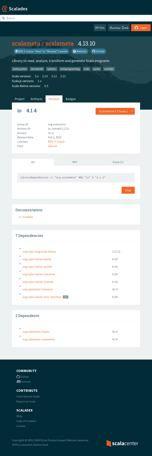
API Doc (100, 27)
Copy (128, 190)
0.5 (46, 86)
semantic (108, 68)
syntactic (51, 68)
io (19, 110)
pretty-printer (20, 68)
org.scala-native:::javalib (37, 266)
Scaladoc (28, 217)
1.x (39, 81)
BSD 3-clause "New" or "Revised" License (41, 51)
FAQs (19, 416)
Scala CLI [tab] (118, 162)
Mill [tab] (74, 162)
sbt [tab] (33, 162)
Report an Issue (25, 401)
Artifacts (36, 99)
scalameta (26, 43)
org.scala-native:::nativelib (39, 274)
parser (96, 68)
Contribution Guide (28, 396)
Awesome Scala (118, 27)
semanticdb (37, 68)
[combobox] (115, 111)
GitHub (98, 51)
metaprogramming (70, 68)
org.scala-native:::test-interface (42, 297)
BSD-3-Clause (56, 141)
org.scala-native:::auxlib (37, 259)
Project (20, 99)
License (20, 426)
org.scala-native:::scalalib (38, 282)
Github (22, 376)
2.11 (63, 76)
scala (86, 68)
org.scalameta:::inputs (36, 331)
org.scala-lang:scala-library (39, 251)
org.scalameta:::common (38, 289)
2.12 (54, 76)
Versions (54, 99)
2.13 (45, 76)
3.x (37, 76)
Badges (71, 99)
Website (80, 51)
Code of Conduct (26, 421)
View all (52, 146)
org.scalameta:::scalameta (39, 339)
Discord (23, 381)
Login (141, 27)
